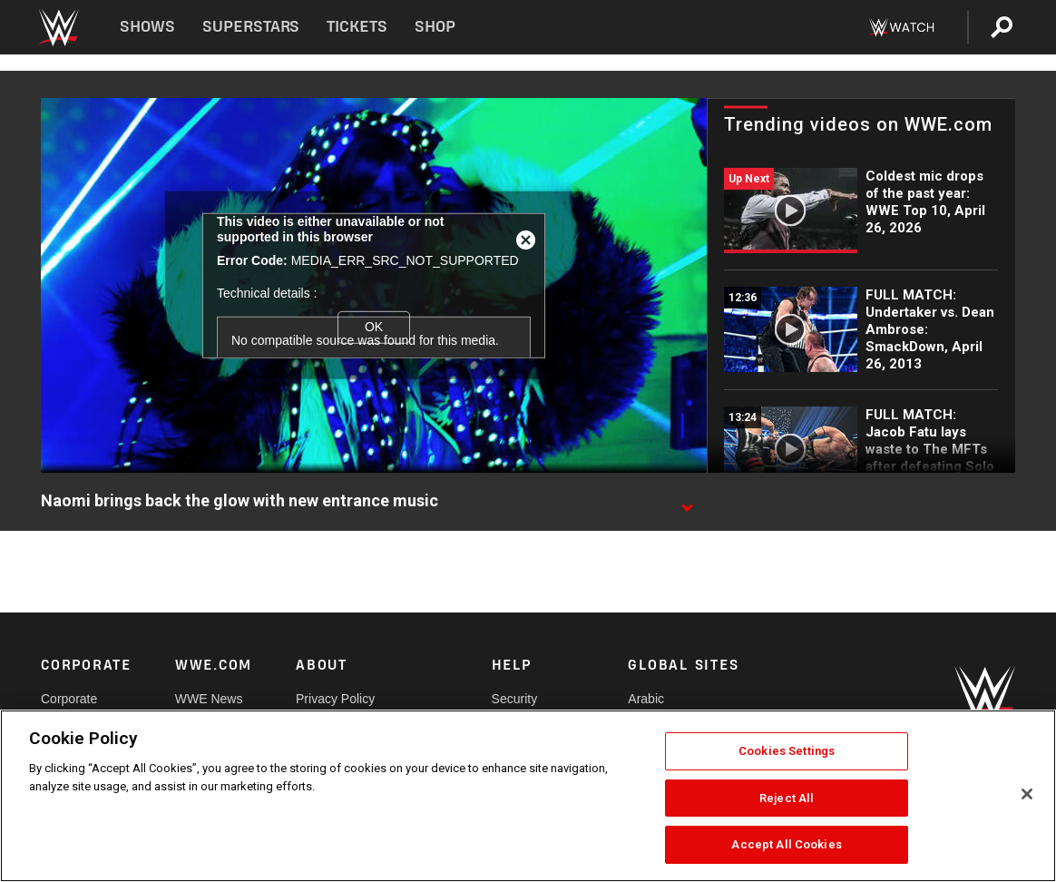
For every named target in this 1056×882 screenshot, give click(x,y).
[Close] (1027, 794)
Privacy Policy (335, 698)
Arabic (646, 698)
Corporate (69, 698)
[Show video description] (687, 502)
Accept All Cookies (786, 844)
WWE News (209, 698)
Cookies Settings (786, 751)
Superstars (251, 26)
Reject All (786, 798)
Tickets (357, 26)
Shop (435, 26)
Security (515, 698)
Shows (147, 26)
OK (374, 326)
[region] (528, 796)
